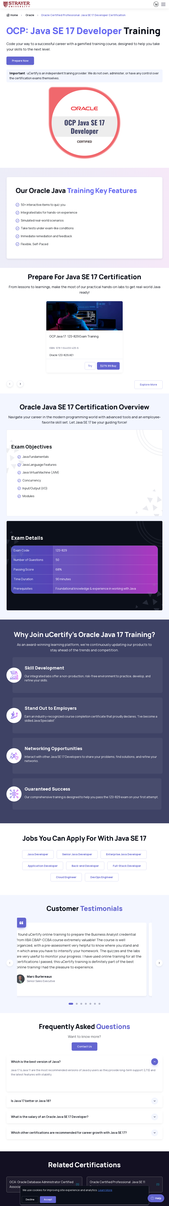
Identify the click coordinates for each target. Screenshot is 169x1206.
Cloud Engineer (66, 877)
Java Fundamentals (33, 457)
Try (90, 366)
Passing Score (24, 569)
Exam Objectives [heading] (31, 446)
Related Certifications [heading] (84, 1164)
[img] (84, 315)
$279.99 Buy (108, 366)
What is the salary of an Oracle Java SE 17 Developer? (49, 1117)
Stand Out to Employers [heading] (51, 708)
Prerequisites (23, 588)
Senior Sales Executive (46, 981)
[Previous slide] (9, 963)
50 (57, 560)
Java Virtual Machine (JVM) (38, 472)
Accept (48, 1199)
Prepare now (20, 60)
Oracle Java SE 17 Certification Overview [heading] (84, 407)
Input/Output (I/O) (32, 488)
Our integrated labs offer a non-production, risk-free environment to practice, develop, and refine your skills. (87, 678)
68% (59, 569)
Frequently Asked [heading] (84, 1026)
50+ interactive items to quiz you (40, 205)
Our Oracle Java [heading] (76, 190)
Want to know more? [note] (84, 1036)
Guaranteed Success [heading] (47, 789)
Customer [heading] (84, 908)
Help (156, 1198)
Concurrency (29, 480)
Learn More (105, 1190)
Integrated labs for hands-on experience (46, 212)
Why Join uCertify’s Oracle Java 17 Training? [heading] (84, 634)
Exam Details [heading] (27, 538)
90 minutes (63, 579)
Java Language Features (37, 465)
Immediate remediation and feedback (44, 236)
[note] (84, 1079)
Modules (26, 496)
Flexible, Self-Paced (32, 244)
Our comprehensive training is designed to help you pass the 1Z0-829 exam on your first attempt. (91, 797)
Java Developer (38, 854)
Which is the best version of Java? (36, 1062)
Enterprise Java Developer (123, 854)
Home (12, 15)
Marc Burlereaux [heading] (44, 976)
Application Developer (43, 866)
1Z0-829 (61, 550)
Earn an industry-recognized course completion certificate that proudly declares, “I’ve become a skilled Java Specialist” (91, 718)
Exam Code (21, 550)
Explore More (148, 384)
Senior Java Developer (77, 854)
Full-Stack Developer (127, 866)
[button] (71, 1004)
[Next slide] (20, 383)
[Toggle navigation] (163, 4)
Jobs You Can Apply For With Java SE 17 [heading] (84, 838)
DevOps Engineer (101, 877)
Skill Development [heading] (44, 668)
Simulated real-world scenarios (40, 220)
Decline (30, 1199)
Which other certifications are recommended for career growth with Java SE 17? (69, 1133)
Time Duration (23, 579)
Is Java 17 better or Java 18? (31, 1101)
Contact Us (84, 1046)
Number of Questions (28, 560)
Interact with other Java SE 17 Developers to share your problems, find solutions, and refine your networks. (91, 759)
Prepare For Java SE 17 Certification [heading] (84, 276)
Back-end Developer (85, 866)
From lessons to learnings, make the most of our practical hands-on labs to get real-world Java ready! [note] (84, 290)
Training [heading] (84, 31)
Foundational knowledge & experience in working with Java (96, 588)
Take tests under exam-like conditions (45, 228)
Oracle (30, 15)
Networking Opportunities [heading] (53, 748)
